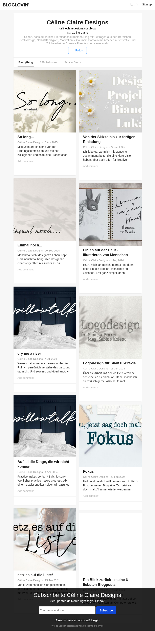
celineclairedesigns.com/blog (78, 28)
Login (95, 620)
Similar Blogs (72, 62)
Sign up (147, 4)
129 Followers (49, 62)
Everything (26, 62)
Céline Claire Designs (30, 142)
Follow (77, 50)
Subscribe (106, 611)
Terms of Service (95, 626)
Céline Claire (80, 32)
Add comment (26, 161)
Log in (134, 4)
